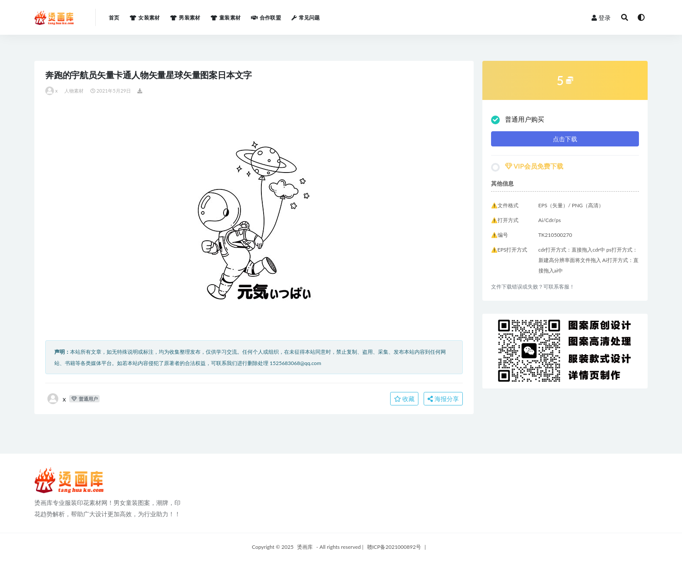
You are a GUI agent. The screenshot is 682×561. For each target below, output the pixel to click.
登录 (601, 17)
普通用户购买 (517, 119)
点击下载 (565, 139)
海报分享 (443, 398)
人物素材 (74, 90)
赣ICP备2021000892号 (394, 547)
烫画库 (305, 547)
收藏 (404, 398)
